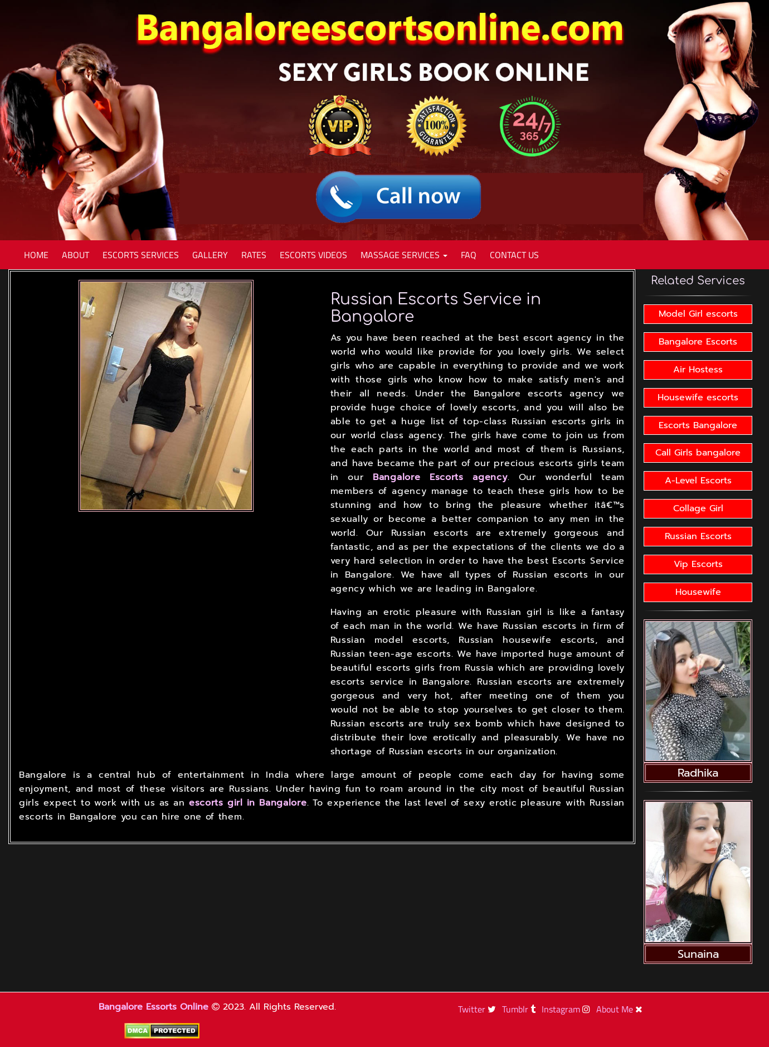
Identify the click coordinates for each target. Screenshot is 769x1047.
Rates (253, 254)
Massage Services (404, 254)
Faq (468, 254)
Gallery (210, 254)
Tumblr (520, 1009)
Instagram (567, 1009)
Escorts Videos (313, 254)
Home (36, 254)
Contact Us (514, 254)
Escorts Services (141, 254)
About (75, 254)
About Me (620, 1009)
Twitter (478, 1009)
